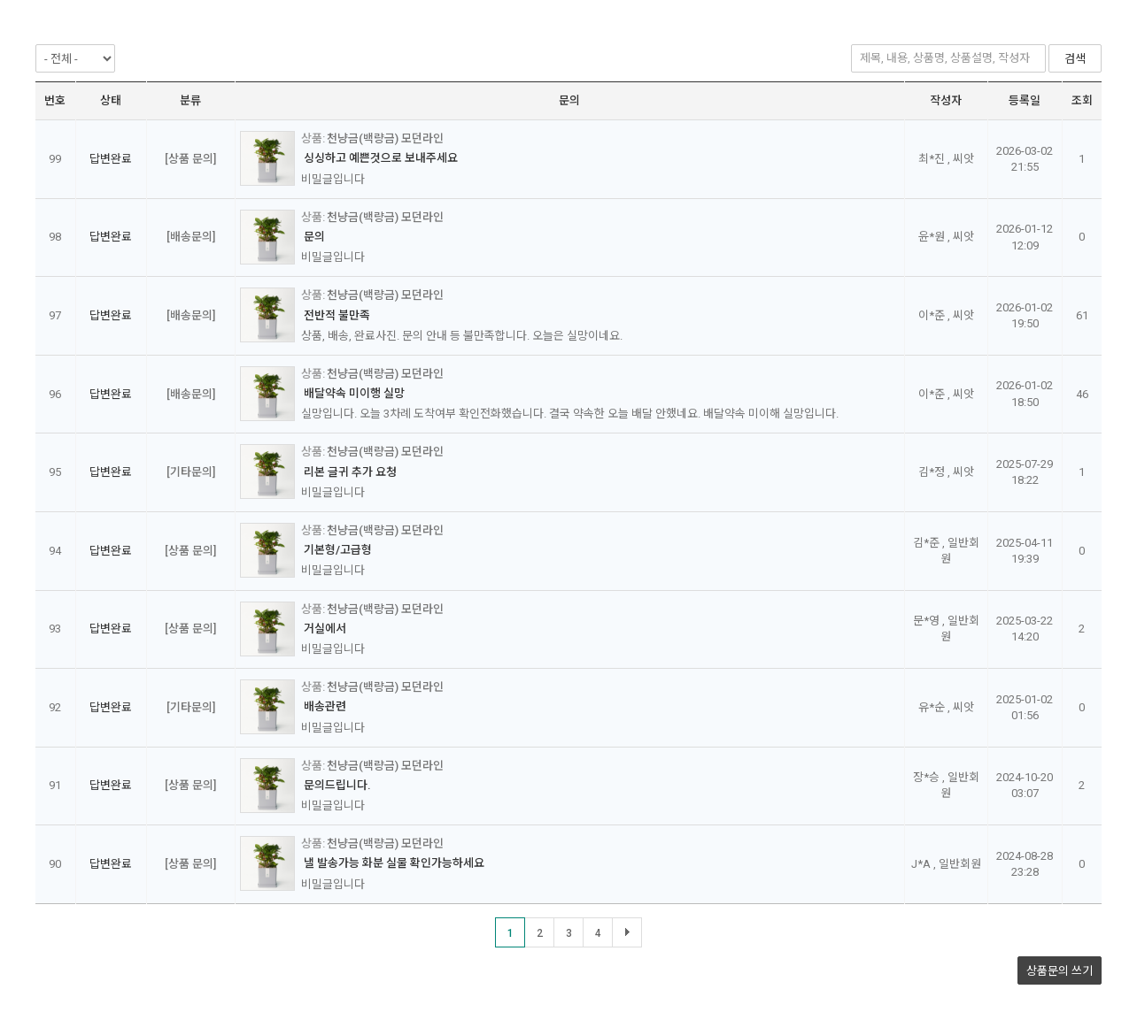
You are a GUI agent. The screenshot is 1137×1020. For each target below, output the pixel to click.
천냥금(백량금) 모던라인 (385, 138)
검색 (1075, 58)
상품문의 (1059, 971)
